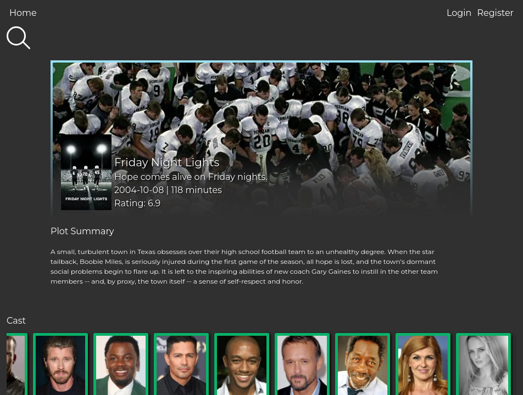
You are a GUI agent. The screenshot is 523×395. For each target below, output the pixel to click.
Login (459, 13)
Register (495, 13)
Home (23, 13)
